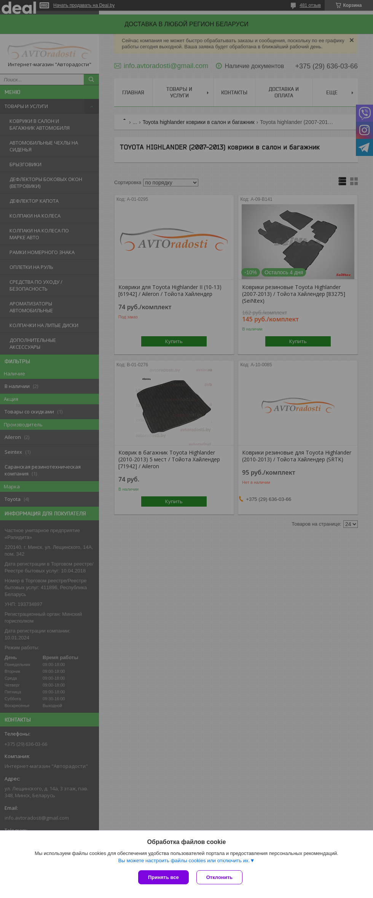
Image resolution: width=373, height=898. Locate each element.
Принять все (163, 877)
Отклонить (219, 877)
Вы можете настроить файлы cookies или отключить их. (184, 860)
